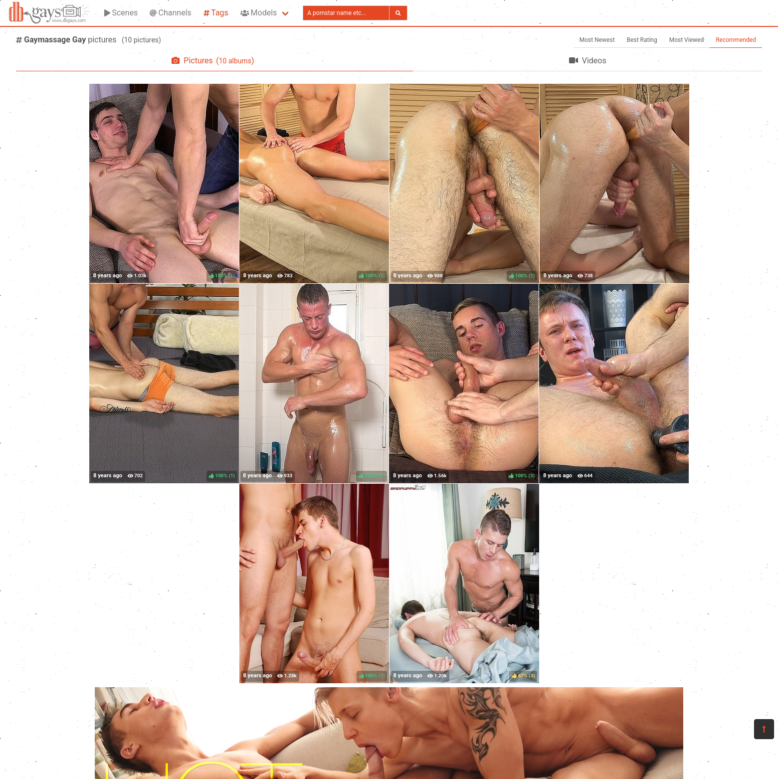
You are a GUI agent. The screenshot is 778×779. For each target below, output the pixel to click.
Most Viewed (686, 39)
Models (258, 12)
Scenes (121, 12)
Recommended (736, 39)
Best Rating (642, 39)
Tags (215, 12)
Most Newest (597, 39)
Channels (170, 12)
